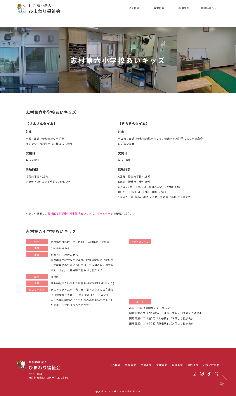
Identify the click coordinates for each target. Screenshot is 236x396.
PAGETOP (221, 383)
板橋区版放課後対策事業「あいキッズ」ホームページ (80, 213)
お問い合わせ (209, 8)
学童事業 (161, 365)
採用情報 (183, 8)
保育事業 (130, 365)
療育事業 (146, 365)
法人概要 (134, 8)
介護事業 (177, 365)
